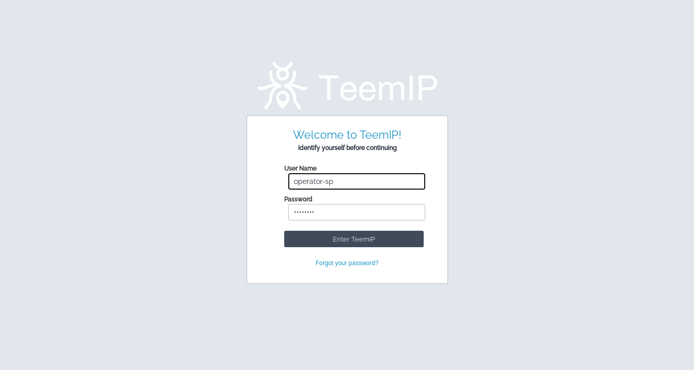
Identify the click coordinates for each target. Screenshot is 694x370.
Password (298, 199)
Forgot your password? (347, 263)
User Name (300, 168)
